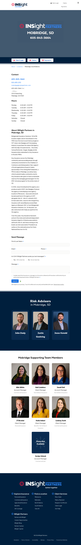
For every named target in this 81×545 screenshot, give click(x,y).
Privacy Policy (50, 540)
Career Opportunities (21, 520)
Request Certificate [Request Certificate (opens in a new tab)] (61, 502)
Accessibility (35, 540)
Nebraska (37, 500)
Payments (64, 6)
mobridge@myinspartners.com (21, 85)
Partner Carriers (19, 526)
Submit (15, 281)
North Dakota (39, 502)
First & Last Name (17, 241)
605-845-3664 (18, 79)
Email (13, 249)
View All (37, 508)
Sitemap (42, 540)
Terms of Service (25, 540)
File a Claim (58, 497)
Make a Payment (59, 500)
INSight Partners (19, 514)
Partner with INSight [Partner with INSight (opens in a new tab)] (20, 517)
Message (15, 264)
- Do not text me (33, 260)
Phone (43, 249)
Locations (20, 66)
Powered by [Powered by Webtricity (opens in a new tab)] (61, 540)
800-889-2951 (16, 82)
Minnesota (38, 497)
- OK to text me (19, 260)
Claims (65, 3)
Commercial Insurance (21, 500)
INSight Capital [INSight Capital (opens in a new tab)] (19, 529)
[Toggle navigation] (78, 3)
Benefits (17, 505)
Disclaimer (16, 540)
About (13, 66)
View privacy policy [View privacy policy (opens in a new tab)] (59, 284)
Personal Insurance (20, 497)
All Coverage (18, 508)
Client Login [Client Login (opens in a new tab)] (54, 3)
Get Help (57, 508)
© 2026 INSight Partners (40, 535)
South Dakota (39, 505)
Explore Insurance (20, 494)
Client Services (59, 494)
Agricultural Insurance (21, 502)
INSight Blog (18, 523)
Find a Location (39, 494)
